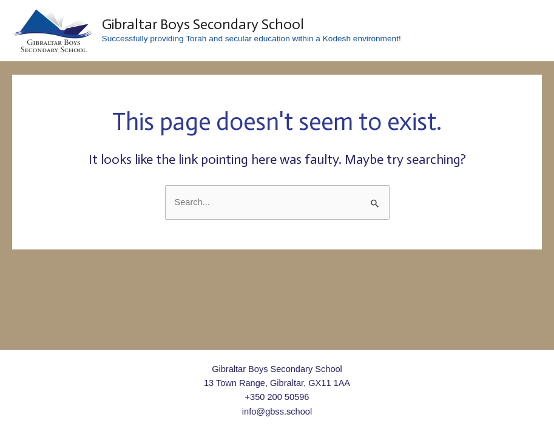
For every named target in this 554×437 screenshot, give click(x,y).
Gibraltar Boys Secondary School (203, 24)
